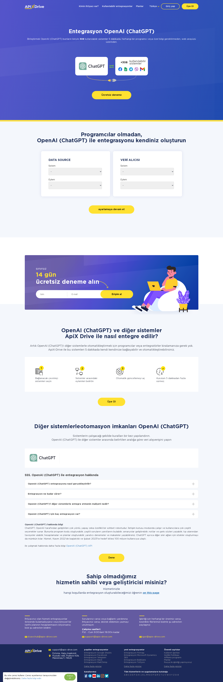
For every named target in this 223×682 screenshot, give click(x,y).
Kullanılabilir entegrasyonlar (117, 6)
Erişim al (117, 294)
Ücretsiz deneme (111, 95)
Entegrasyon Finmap (134, 653)
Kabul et (70, 677)
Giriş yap (170, 6)
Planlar (139, 6)
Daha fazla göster (93, 666)
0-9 (177, 675)
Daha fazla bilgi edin (31, 678)
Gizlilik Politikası (171, 655)
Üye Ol (190, 6)
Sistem (52, 166)
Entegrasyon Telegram (95, 657)
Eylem (52, 180)
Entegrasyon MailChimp (95, 662)
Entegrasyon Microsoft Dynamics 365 (140, 656)
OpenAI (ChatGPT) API (79, 546)
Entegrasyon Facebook (95, 655)
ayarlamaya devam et (111, 209)
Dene (111, 558)
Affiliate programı (172, 657)
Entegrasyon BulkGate (135, 660)
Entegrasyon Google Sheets (98, 653)
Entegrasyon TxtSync (134, 662)
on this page (151, 593)
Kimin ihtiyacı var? (89, 6)
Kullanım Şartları (172, 653)
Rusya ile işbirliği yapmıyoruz (178, 662)
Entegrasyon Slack (93, 660)
